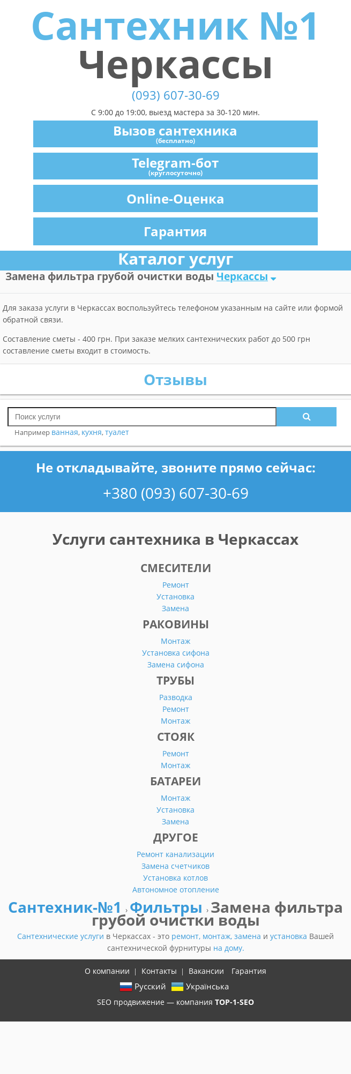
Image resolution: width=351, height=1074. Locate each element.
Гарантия (175, 231)
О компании (107, 971)
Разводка (175, 697)
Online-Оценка (175, 198)
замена (248, 936)
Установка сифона (176, 653)
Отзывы (175, 379)
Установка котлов (175, 878)
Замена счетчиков (175, 866)
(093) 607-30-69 (176, 95)
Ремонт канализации (175, 854)
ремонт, (187, 936)
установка (289, 936)
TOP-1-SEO (234, 1002)
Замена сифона (175, 664)
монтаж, (218, 936)
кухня (91, 432)
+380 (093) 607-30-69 (176, 493)
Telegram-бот (175, 165)
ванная (64, 432)
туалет (117, 432)
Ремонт (175, 585)
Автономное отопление (175, 889)
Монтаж (175, 641)
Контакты (159, 971)
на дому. (228, 948)
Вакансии (206, 971)
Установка (175, 596)
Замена (175, 608)
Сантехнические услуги (61, 936)
